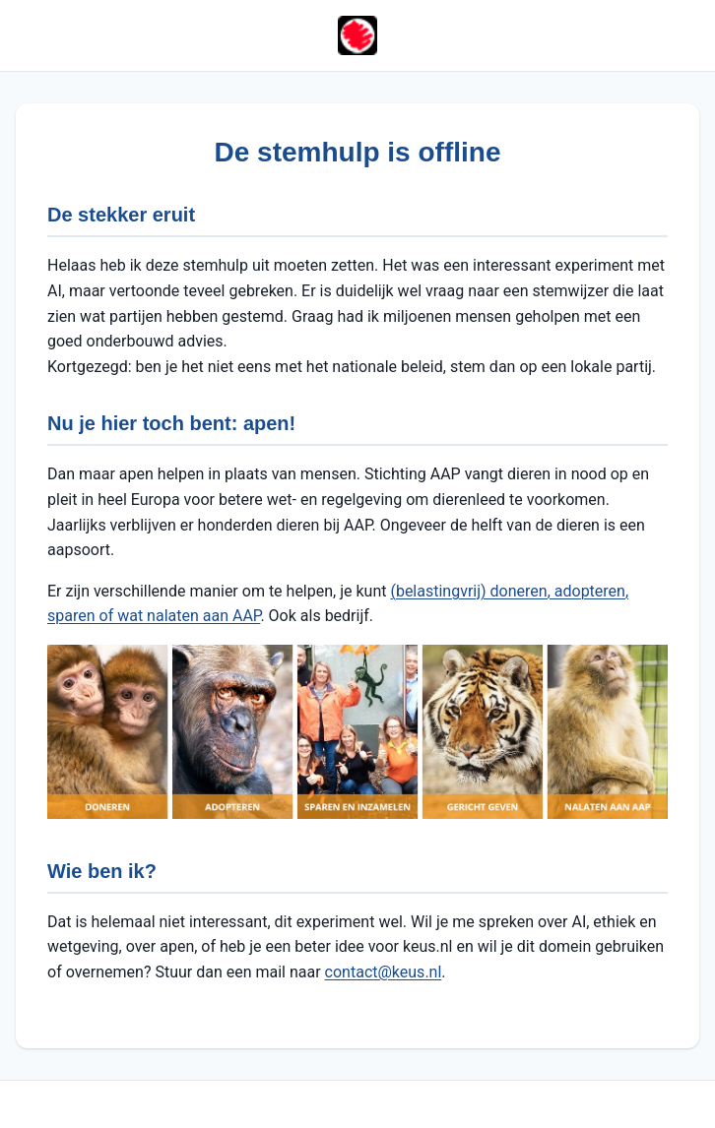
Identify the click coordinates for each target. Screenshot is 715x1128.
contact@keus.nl (383, 972)
